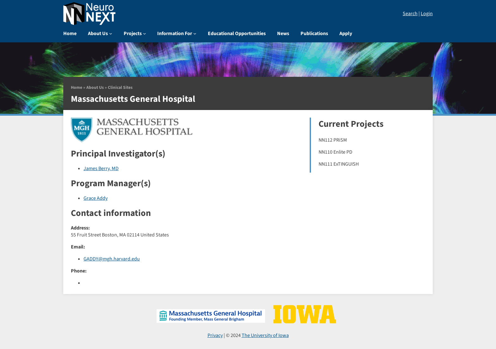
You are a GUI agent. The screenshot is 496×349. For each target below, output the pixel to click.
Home (76, 87)
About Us (95, 87)
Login (427, 13)
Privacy (215, 335)
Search (410, 13)
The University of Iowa (265, 335)
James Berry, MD (101, 168)
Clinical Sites (120, 87)
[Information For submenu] (194, 33)
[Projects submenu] (144, 33)
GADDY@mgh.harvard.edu (112, 258)
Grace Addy (96, 198)
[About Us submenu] (110, 33)
